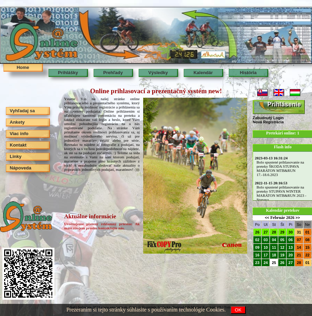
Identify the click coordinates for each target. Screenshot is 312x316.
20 (290, 255)
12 (282, 247)
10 (265, 247)
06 (290, 240)
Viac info (19, 133)
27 (265, 232)
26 (257, 232)
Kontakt (18, 145)
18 (274, 255)
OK (238, 310)
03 (265, 240)
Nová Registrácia (268, 122)
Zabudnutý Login (268, 118)
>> (297, 218)
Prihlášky (68, 72)
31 (299, 232)
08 (307, 240)
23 (257, 263)
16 (257, 255)
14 (299, 247)
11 (274, 247)
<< (267, 218)
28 (274, 232)
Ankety (17, 122)
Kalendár (203, 72)
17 (265, 255)
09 (257, 247)
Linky (15, 156)
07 (299, 240)
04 (274, 240)
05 (282, 240)
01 (307, 232)
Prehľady (113, 72)
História (248, 72)
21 (299, 255)
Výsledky (158, 72)
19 (282, 255)
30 (290, 232)
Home (23, 67)
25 (274, 263)
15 (307, 247)
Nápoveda (20, 167)
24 (265, 263)
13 (290, 247)
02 (257, 240)
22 (307, 255)
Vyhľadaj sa (22, 110)
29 (282, 232)
